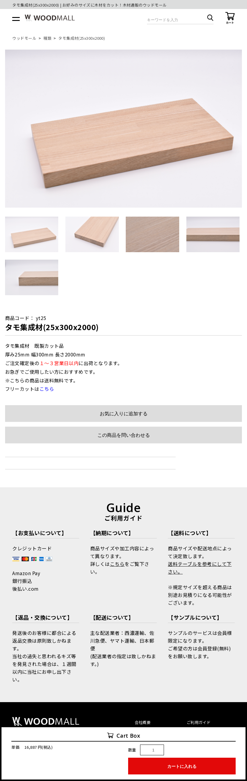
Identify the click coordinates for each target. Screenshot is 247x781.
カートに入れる (182, 766)
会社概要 (143, 722)
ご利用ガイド (199, 722)
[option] (123, 129)
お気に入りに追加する (124, 413)
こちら (117, 563)
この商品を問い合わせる (123, 435)
